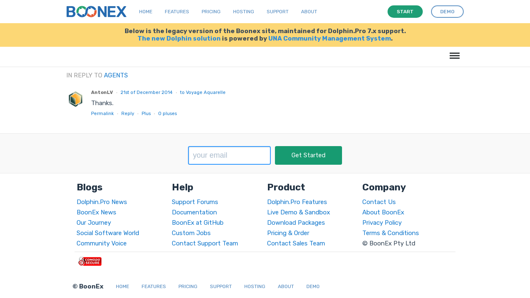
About (309, 11)
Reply (127, 113)
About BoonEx (383, 212)
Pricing (211, 11)
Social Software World (108, 233)
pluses (167, 113)
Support (278, 11)
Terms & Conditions (390, 233)
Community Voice (102, 243)
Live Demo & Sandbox (298, 212)
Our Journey (94, 222)
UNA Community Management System (329, 38)
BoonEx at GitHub (198, 222)
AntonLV (102, 92)
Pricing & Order (288, 233)
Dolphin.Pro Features (297, 202)
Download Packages (296, 222)
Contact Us (379, 202)
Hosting (243, 11)
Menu (453, 51)
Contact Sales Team (296, 243)
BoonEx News (96, 212)
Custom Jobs (191, 233)
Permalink (102, 113)
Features (177, 11)
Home (145, 11)
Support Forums (195, 202)
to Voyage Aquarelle (203, 92)
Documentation (194, 212)
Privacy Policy (382, 222)
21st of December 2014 (146, 92)
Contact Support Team (205, 243)
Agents (116, 75)
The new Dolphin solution (179, 38)
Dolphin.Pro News (102, 202)
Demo (313, 286)
